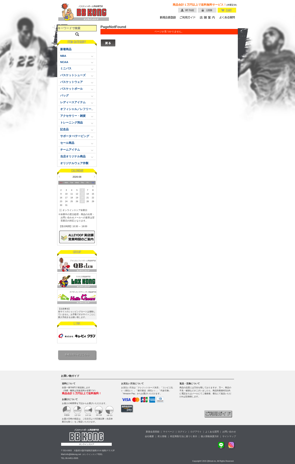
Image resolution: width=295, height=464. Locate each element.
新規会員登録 (152, 431)
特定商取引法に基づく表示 (183, 436)
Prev (59, 176)
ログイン (182, 431)
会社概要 (149, 436)
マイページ (168, 431)
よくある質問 (212, 431)
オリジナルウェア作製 (74, 163)
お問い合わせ (229, 431)
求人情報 (162, 436)
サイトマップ (229, 436)
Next (94, 176)
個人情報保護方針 (210, 436)
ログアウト (196, 431)
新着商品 (65, 49)
